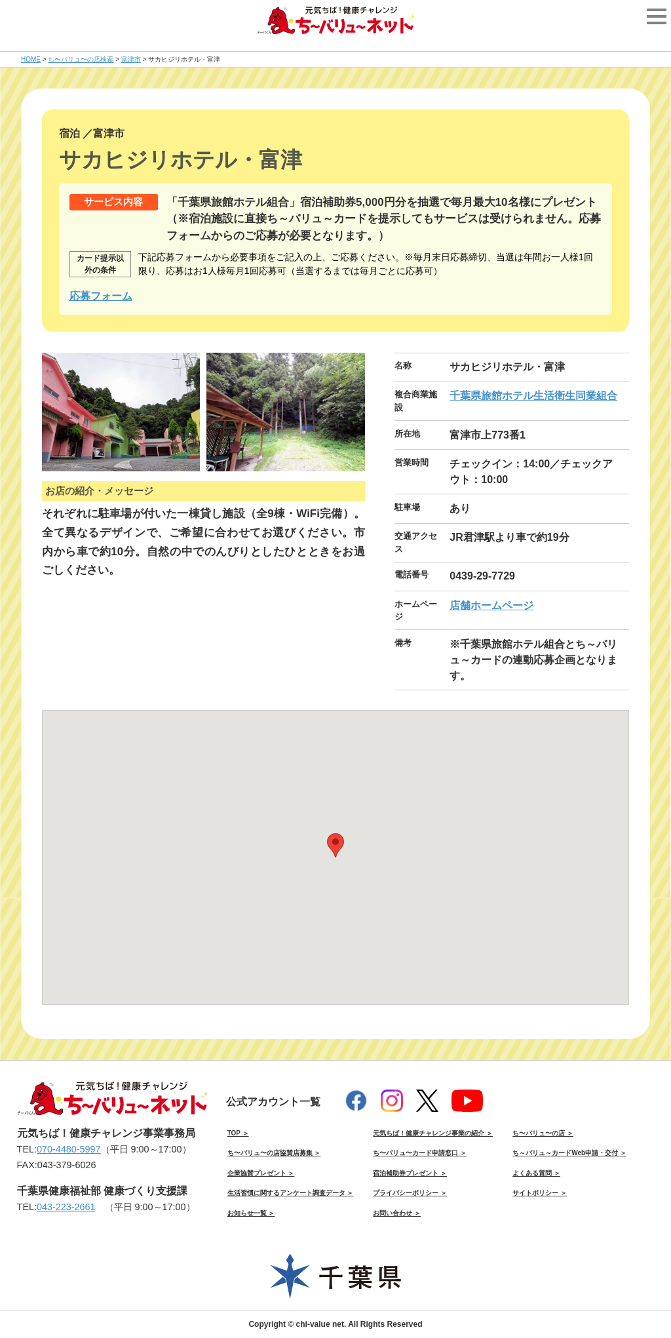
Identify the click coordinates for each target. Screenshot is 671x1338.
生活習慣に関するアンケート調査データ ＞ (290, 1192)
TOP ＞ (238, 1133)
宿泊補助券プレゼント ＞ (410, 1173)
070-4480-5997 (69, 1149)
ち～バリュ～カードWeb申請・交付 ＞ (569, 1152)
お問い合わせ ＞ (397, 1213)
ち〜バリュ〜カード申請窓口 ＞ (420, 1152)
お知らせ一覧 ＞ (251, 1213)
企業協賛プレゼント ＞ (261, 1173)
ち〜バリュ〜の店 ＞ (542, 1133)
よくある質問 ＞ (536, 1173)
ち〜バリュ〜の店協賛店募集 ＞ (274, 1152)
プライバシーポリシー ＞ (410, 1192)
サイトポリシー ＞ (539, 1192)
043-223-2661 (66, 1207)
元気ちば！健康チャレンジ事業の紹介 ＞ (433, 1133)
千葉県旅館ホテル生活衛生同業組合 (533, 395)
